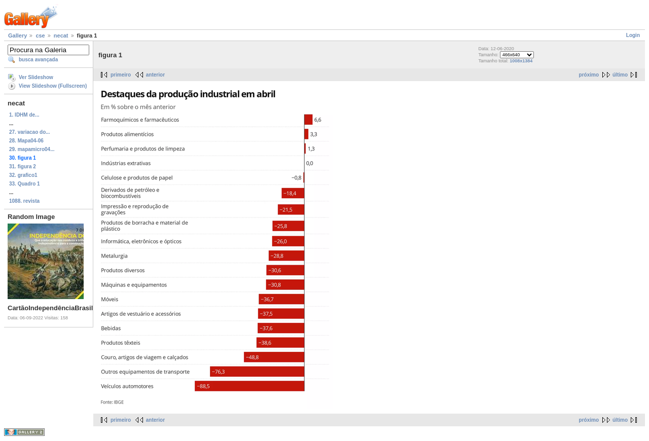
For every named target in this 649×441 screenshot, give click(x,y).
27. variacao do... (29, 132)
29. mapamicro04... (32, 149)
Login (633, 35)
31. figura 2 (22, 166)
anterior (155, 75)
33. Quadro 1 (24, 184)
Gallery (17, 35)
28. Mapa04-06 (26, 140)
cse (40, 35)
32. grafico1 (23, 175)
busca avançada (38, 59)
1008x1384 (521, 60)
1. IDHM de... (24, 115)
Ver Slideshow (36, 77)
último (620, 75)
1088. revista (24, 201)
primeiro (121, 75)
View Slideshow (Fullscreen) (53, 86)
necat (61, 35)
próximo (589, 75)
